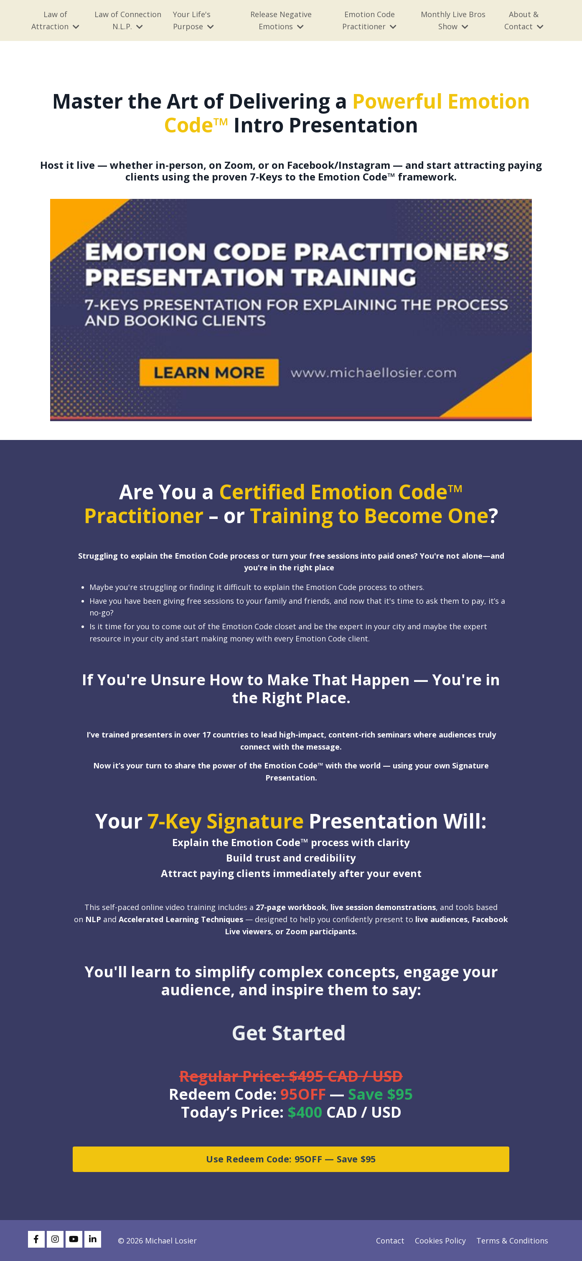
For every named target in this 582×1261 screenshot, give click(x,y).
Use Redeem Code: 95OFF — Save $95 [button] (291, 1159)
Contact (390, 1241)
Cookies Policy (440, 1241)
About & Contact (524, 20)
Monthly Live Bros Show (453, 20)
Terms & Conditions (512, 1241)
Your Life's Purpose (193, 20)
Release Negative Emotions (281, 20)
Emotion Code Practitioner (369, 20)
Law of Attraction (55, 20)
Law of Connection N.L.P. (127, 20)
